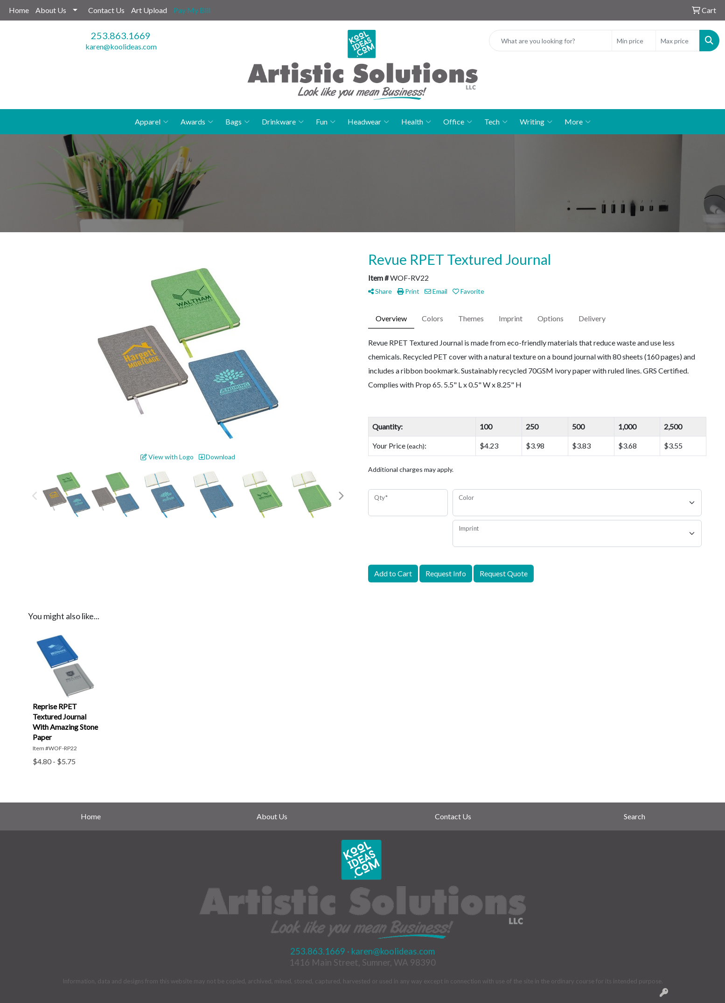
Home (19, 10)
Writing (536, 121)
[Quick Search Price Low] (634, 40)
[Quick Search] (550, 40)
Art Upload (149, 10)
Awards (197, 121)
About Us (50, 10)
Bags (237, 121)
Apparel (151, 121)
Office (457, 121)
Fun (325, 121)
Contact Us (106, 10)
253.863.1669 (121, 35)
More (578, 121)
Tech (496, 121)
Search (634, 816)
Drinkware (283, 121)
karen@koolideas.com (121, 46)
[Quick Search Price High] (677, 40)
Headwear (368, 121)
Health (416, 121)
